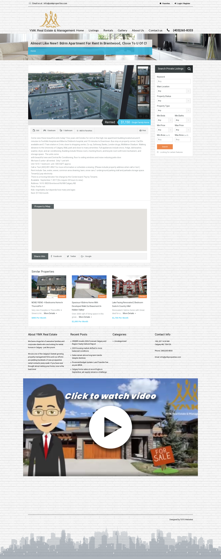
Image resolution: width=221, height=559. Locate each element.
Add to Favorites (84, 131)
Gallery (122, 30)
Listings (94, 30)
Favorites (165, 3)
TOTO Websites (186, 519)
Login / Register (182, 3)
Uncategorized (120, 341)
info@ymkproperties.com (55, 3)
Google (86, 256)
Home (80, 30)
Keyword (161, 77)
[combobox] (174, 91)
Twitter (71, 256)
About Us (138, 30)
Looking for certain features (170, 152)
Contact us (155, 30)
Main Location (163, 86)
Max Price (179, 125)
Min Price (161, 125)
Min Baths (179, 116)
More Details (50, 313)
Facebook (56, 256)
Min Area (163, 135)
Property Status (164, 96)
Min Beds (161, 116)
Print (143, 131)
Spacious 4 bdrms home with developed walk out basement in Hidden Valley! (86, 306)
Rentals (108, 30)
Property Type (163, 106)
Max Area (181, 135)
